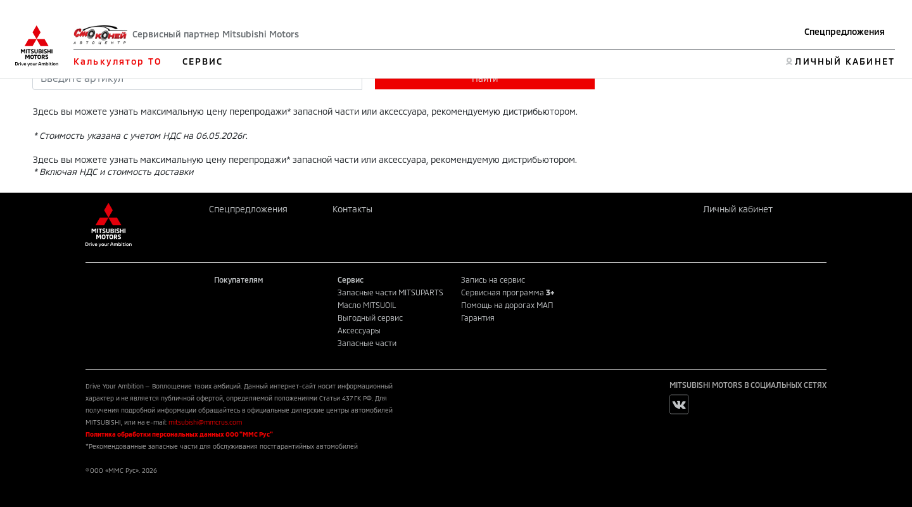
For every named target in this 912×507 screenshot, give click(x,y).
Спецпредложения (844, 31)
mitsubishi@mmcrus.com (205, 422)
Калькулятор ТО (117, 61)
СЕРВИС (203, 61)
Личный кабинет (738, 208)
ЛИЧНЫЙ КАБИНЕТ (844, 61)
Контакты (352, 208)
